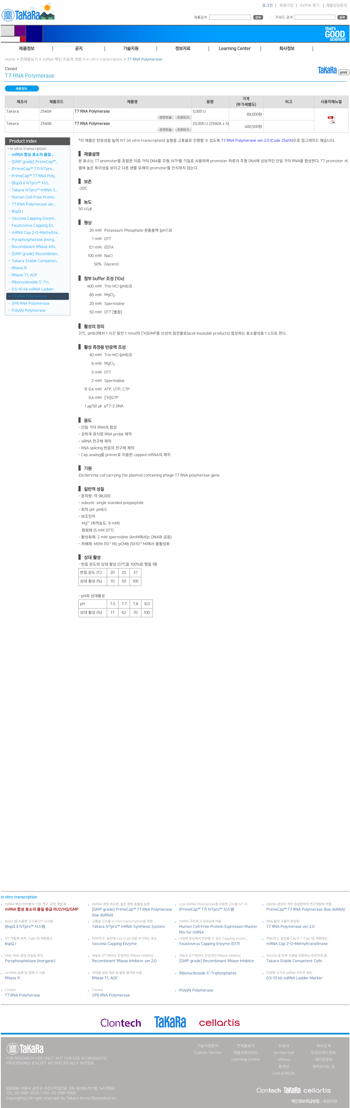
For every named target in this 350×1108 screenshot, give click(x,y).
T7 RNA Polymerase (29, 296)
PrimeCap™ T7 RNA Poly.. (34, 176)
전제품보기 (29, 59)
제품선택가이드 (245, 1053)
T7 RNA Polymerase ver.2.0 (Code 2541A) (257, 140)
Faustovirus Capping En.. (33, 225)
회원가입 (286, 5)
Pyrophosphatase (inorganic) (30, 961)
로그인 (267, 5)
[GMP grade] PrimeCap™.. (34, 162)
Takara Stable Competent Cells (294, 961)
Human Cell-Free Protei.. (33, 197)
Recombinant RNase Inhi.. (34, 247)
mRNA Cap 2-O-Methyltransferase (297, 944)
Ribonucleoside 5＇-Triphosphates (207, 973)
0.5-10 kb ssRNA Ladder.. (34, 289)
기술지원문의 (207, 1046)
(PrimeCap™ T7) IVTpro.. (33, 169)
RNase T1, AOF (24, 275)
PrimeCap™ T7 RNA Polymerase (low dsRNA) (305, 909)
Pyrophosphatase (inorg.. (34, 240)
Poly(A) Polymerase (29, 310)
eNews (284, 1059)
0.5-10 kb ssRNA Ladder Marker (294, 978)
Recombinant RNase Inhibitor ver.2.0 (124, 961)
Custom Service (208, 1053)
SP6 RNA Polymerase (31, 303)
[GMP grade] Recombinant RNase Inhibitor (216, 961)
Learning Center (246, 1059)
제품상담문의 (336, 5)
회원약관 (330, 1101)
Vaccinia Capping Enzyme (114, 944)
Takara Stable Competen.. (35, 261)
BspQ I (17, 211)
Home (10, 59)
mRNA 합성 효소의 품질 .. (33, 155)
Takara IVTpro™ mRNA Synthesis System (128, 926)
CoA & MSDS (284, 1073)
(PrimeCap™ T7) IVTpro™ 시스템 (206, 909)
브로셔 (284, 1046)
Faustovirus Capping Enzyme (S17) (209, 944)
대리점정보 (323, 1059)
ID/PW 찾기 (309, 5)
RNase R (19, 268)
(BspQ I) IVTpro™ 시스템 (25, 926)
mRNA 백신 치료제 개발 (62, 59)
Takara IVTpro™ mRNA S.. (34, 190)
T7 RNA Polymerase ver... (34, 204)
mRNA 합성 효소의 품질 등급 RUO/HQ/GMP (41, 909)
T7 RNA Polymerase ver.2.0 (290, 926)
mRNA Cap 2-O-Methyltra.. (35, 232)
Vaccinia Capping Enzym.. (34, 218)
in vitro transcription (104, 59)
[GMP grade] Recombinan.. (35, 254)
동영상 (284, 1066)
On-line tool (284, 1053)
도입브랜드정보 (323, 1053)
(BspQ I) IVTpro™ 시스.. (31, 183)
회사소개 (323, 1046)
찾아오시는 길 (323, 1066)
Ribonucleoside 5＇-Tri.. (31, 282)
